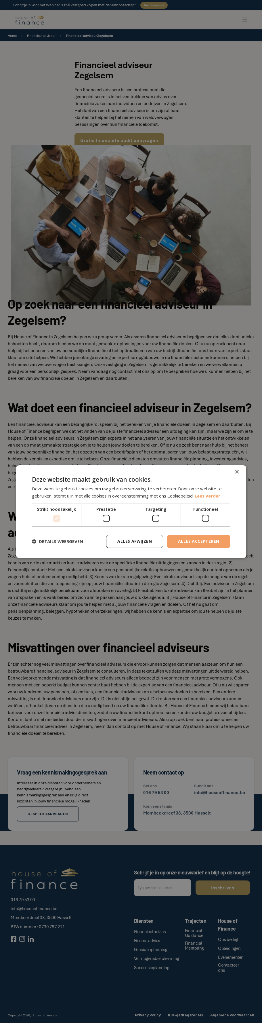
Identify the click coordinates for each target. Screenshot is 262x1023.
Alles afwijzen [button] (134, 541)
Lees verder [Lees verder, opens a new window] (207, 496)
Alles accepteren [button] (198, 541)
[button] (57, 541)
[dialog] (131, 511)
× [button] (237, 472)
